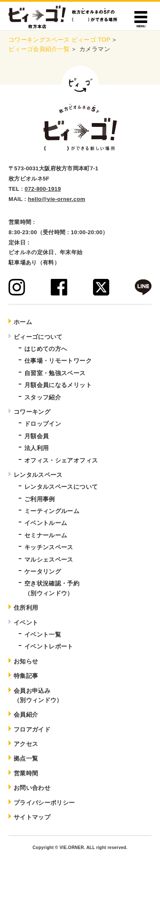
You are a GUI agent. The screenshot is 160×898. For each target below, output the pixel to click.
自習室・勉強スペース (55, 373)
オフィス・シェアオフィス (61, 460)
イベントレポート (48, 646)
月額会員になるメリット (58, 385)
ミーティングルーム (51, 511)
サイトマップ (32, 817)
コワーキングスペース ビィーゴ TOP (60, 39)
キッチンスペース (48, 547)
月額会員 (36, 436)
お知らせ (26, 661)
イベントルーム (45, 522)
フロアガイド (32, 729)
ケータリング (42, 571)
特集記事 (26, 675)
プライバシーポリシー (44, 802)
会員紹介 (26, 714)
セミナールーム (45, 535)
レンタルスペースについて (61, 486)
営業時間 (26, 773)
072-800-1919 (43, 189)
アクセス (26, 743)
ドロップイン (42, 423)
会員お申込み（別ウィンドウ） (38, 695)
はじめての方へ (45, 348)
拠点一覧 (26, 758)
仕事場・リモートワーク (58, 360)
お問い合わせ (32, 787)
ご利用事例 (39, 499)
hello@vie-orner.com (56, 199)
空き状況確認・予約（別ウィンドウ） (51, 588)
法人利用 (36, 448)
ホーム (23, 321)
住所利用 (26, 607)
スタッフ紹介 (42, 397)
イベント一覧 (42, 634)
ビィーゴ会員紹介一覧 (39, 49)
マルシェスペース (48, 559)
